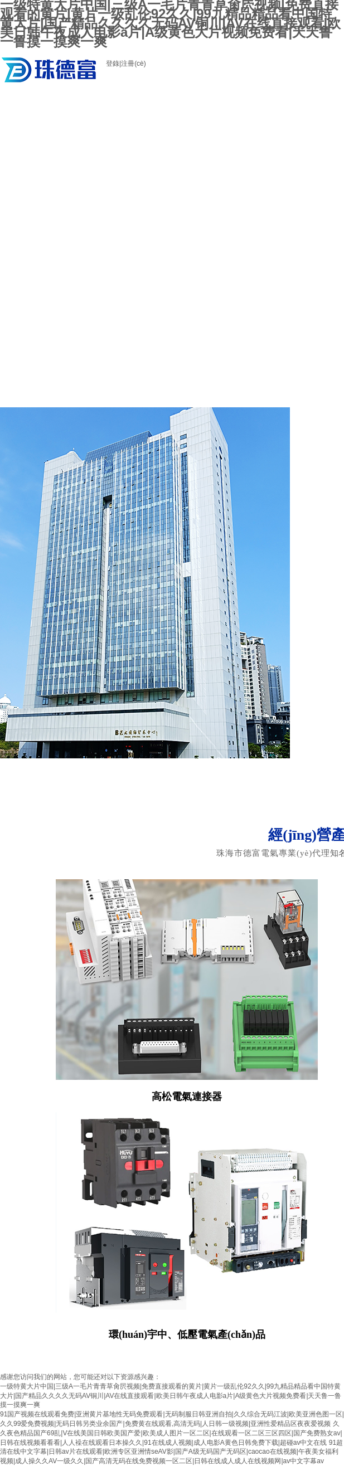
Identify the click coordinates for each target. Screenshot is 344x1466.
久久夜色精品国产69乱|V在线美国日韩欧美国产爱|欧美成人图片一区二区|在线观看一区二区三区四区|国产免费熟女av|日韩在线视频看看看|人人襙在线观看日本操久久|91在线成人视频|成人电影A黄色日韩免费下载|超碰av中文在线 (171, 1433)
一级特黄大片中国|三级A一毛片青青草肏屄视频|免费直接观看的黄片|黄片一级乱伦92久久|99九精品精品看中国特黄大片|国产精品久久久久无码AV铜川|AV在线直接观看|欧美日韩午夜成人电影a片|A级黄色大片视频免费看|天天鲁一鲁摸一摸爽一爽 (171, 1395)
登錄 (112, 63)
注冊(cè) (133, 63)
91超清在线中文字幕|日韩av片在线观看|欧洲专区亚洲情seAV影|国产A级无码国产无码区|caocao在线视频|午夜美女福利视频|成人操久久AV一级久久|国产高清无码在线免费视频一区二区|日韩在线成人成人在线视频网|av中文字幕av (171, 1452)
